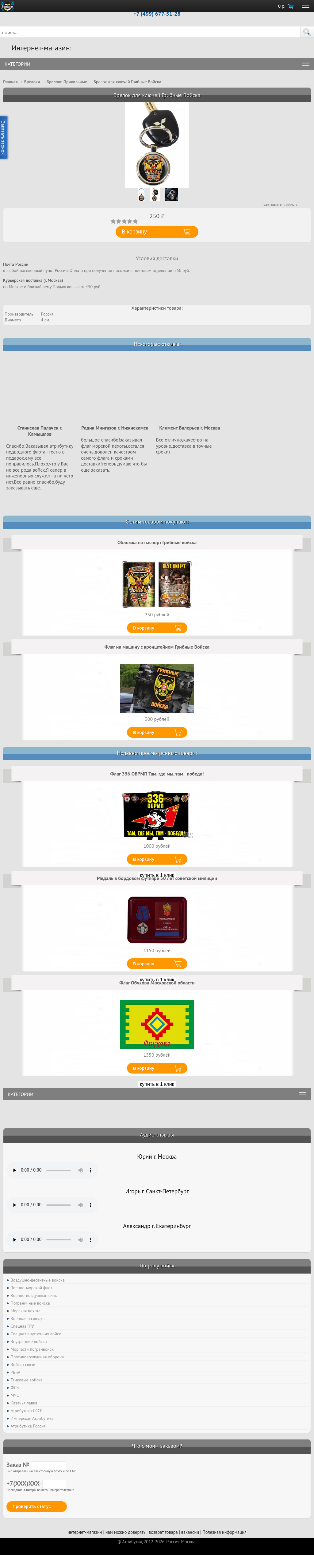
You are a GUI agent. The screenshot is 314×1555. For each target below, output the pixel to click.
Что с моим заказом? (157, 1445)
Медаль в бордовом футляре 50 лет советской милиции (157, 878)
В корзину (144, 628)
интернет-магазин (84, 1532)
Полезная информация (224, 1532)
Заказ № (36, 1465)
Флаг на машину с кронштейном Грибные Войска (157, 647)
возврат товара (163, 1532)
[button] (307, 32)
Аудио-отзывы (157, 1134)
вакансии (190, 1532)
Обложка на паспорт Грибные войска (157, 542)
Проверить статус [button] (32, 1506)
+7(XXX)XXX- (36, 1483)
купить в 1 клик (157, 1084)
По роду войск (157, 1265)
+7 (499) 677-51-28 (156, 13)
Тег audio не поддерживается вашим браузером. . (52, 1170)
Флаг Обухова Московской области (157, 983)
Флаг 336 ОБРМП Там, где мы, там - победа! (157, 774)
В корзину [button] (134, 232)
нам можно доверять (125, 1532)
